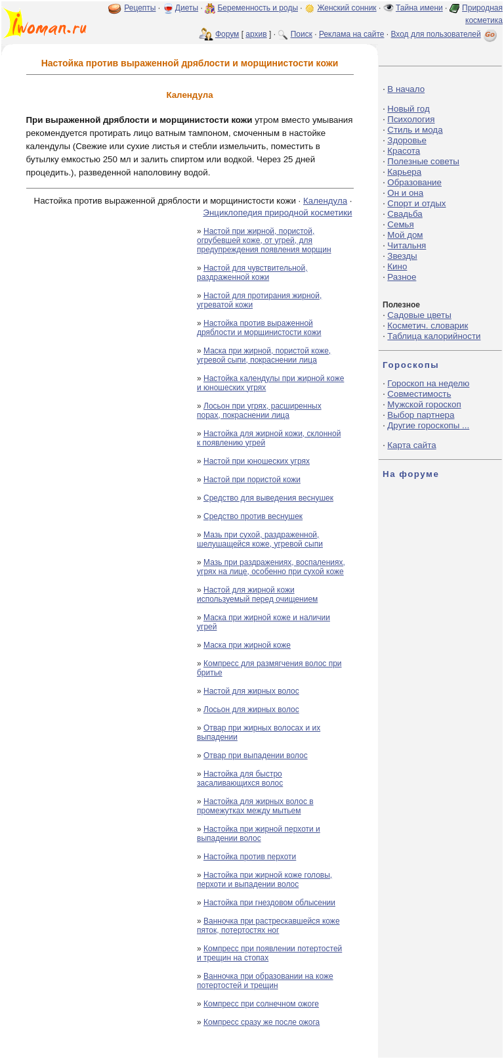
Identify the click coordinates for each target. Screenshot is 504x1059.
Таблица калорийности (433, 336)
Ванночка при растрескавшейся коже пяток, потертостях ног (268, 925)
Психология (410, 119)
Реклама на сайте (352, 34)
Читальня (406, 245)
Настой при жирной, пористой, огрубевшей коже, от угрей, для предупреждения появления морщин (264, 240)
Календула (325, 201)
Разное (401, 277)
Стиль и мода (414, 130)
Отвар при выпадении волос (255, 755)
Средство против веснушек (253, 516)
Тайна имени (419, 7)
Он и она (405, 193)
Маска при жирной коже (247, 645)
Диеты (186, 7)
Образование (414, 182)
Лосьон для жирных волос (251, 709)
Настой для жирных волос (251, 691)
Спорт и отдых (416, 203)
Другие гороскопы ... (428, 425)
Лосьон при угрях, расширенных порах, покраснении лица (259, 410)
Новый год (408, 109)
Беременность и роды (257, 7)
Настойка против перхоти (249, 856)
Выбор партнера (420, 415)
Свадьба (404, 214)
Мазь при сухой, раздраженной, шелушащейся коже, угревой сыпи (260, 539)
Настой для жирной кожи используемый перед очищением (257, 594)
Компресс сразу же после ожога (261, 1022)
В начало (406, 89)
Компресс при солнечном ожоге (261, 1003)
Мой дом (405, 235)
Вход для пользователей (444, 34)
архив (255, 34)
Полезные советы (423, 161)
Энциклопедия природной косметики (277, 212)
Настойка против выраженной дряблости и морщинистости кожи (259, 328)
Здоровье (407, 140)
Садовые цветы (419, 315)
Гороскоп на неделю (428, 383)
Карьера (404, 172)
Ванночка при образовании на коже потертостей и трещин (265, 981)
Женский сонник (346, 7)
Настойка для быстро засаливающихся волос (240, 778)
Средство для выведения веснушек (268, 498)
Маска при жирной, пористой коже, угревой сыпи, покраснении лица (264, 355)
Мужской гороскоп (424, 404)
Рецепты (140, 7)
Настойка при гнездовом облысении (269, 902)
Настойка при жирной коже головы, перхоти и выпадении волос (264, 879)
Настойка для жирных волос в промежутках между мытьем (255, 806)
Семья (400, 224)
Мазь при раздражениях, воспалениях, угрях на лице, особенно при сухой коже (271, 567)
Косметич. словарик (427, 325)
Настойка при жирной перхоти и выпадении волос (258, 833)
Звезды (402, 256)
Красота (403, 151)
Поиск (301, 34)
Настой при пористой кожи (252, 479)
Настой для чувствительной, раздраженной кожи (252, 272)
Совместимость (419, 394)
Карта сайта (411, 445)
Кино (397, 266)
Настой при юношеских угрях (256, 461)
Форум (227, 34)
